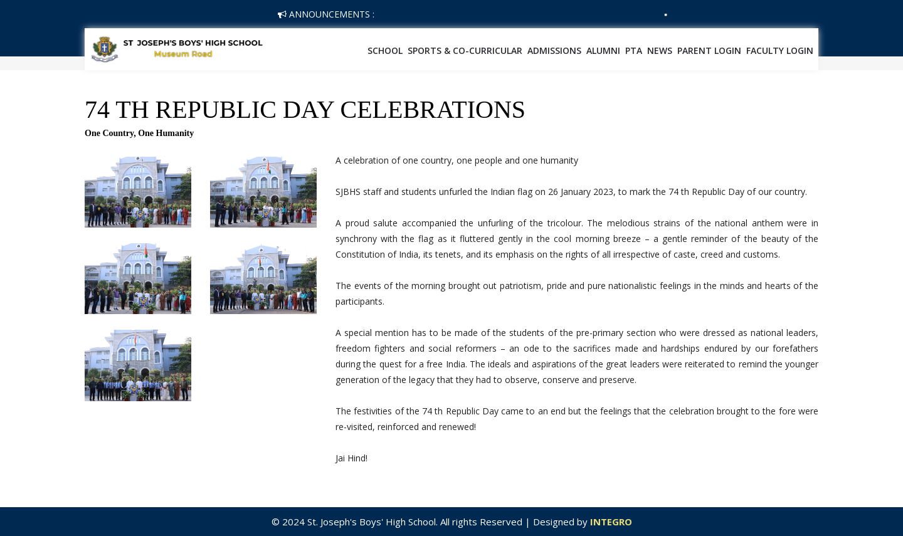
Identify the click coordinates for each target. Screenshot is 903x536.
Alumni (603, 50)
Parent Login (709, 50)
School (385, 50)
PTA (633, 50)
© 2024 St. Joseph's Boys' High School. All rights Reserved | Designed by (431, 521)
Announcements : (326, 14)
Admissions (554, 50)
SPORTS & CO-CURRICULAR (465, 50)
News (659, 50)
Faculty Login (779, 50)
